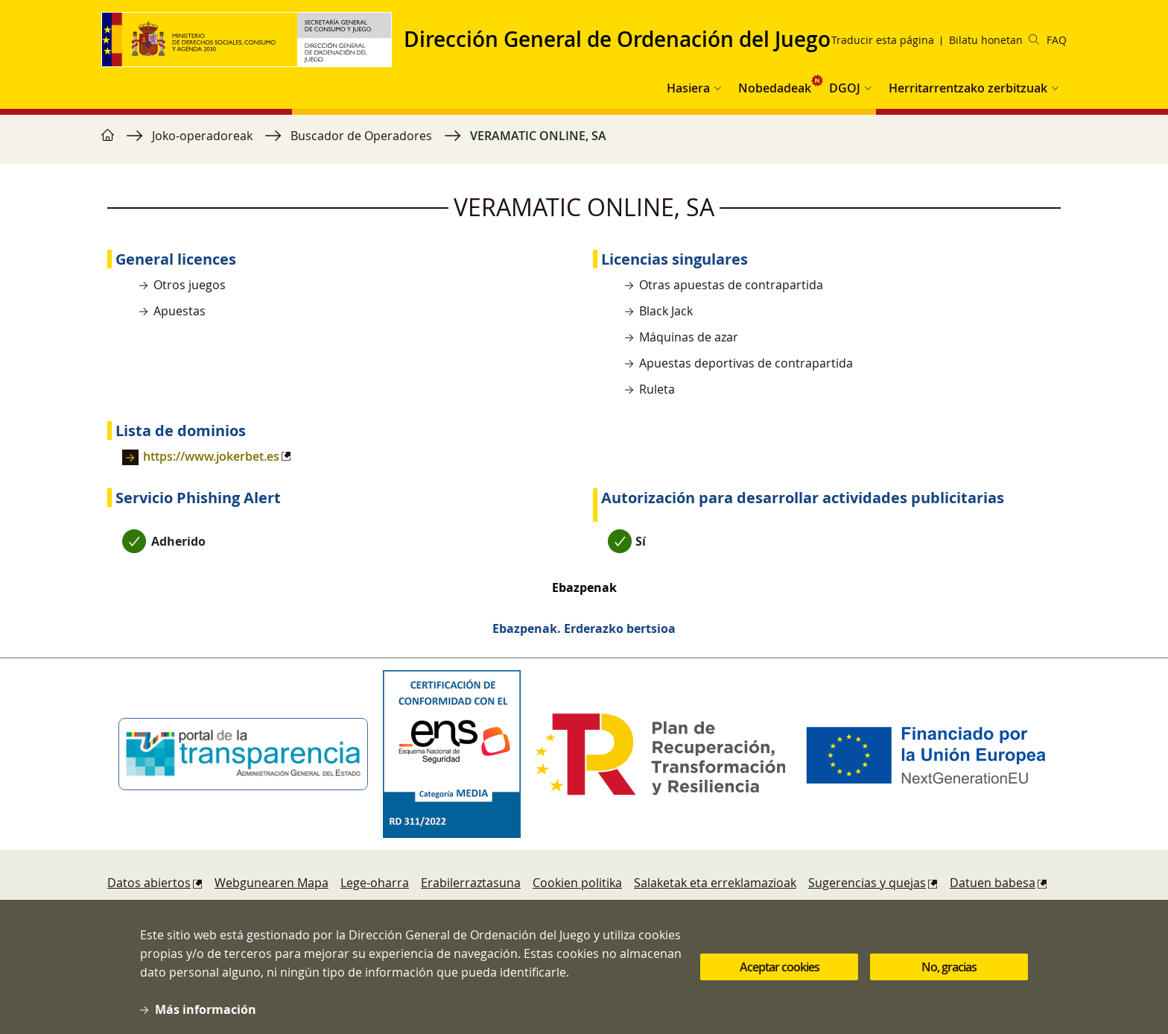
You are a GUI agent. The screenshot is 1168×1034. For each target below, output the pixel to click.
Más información (205, 1016)
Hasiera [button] (688, 88)
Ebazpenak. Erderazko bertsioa (584, 628)
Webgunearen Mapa (271, 882)
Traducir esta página (882, 40)
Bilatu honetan (994, 40)
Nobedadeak (774, 88)
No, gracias (949, 973)
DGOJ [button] (844, 88)
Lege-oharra (374, 882)
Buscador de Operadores (361, 135)
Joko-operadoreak (202, 135)
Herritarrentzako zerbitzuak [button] (968, 88)
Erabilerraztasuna (471, 882)
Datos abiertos (149, 882)
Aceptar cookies (779, 973)
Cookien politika (577, 882)
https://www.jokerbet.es (211, 456)
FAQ (1057, 40)
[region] (584, 143)
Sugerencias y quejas (867, 882)
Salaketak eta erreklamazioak (715, 882)
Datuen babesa (992, 882)
